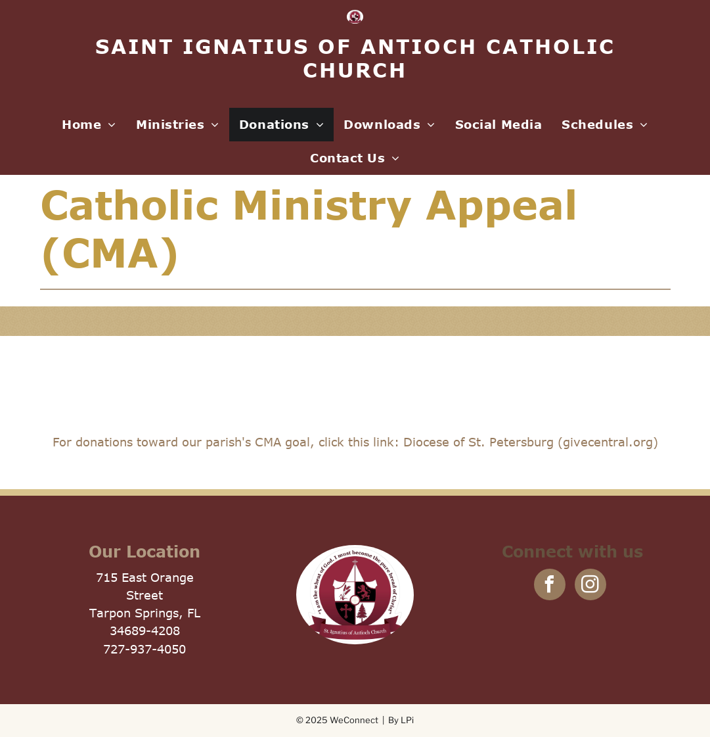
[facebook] (550, 586)
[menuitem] (89, 124)
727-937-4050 (144, 649)
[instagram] (590, 586)
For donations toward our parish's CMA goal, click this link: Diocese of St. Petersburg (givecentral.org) (355, 442)
